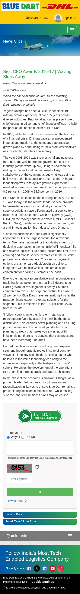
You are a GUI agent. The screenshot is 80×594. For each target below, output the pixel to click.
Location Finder (14, 514)
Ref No (28, 437)
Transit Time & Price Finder (21, 521)
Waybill (13, 437)
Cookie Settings (43, 581)
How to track (17, 501)
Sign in (65, 18)
